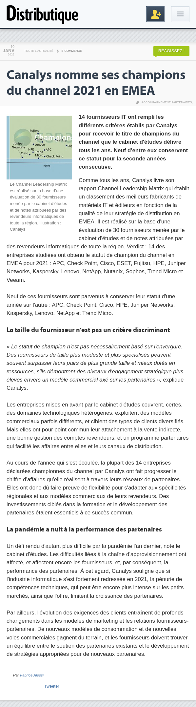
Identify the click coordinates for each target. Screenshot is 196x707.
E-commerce (72, 50)
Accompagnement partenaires (166, 102)
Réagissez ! (171, 50)
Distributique (43, 14)
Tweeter (51, 686)
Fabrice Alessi (32, 675)
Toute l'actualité (38, 50)
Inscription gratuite (155, 14)
